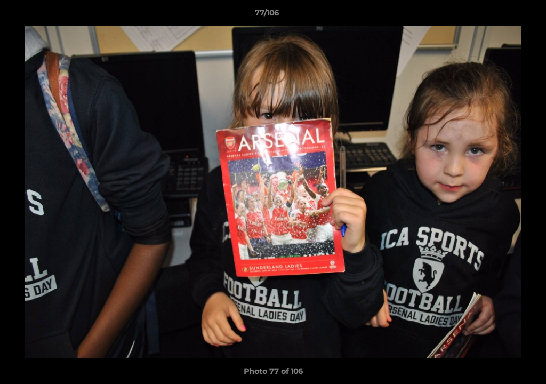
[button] (501, 15)
